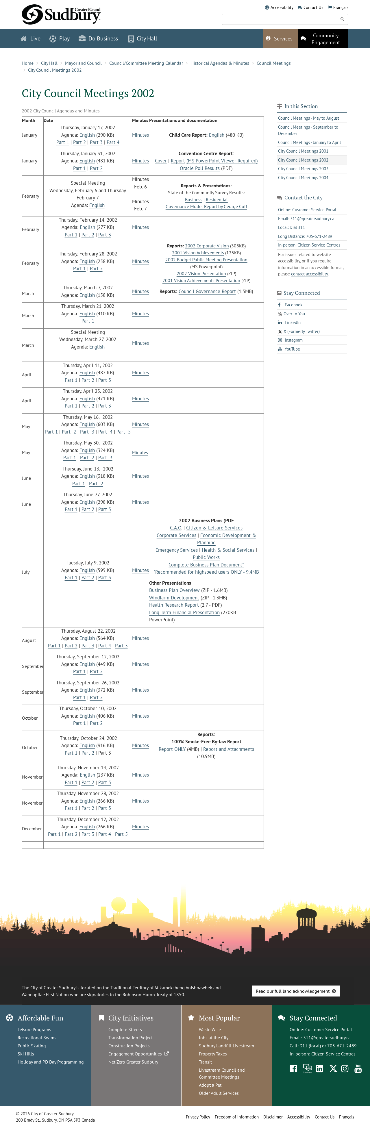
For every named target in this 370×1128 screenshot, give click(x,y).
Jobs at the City (213, 1037)
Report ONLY (172, 749)
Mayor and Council (83, 63)
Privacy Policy (198, 1117)
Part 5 (123, 432)
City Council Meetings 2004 (303, 177)
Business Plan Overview (174, 590)
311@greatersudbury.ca (327, 1037)
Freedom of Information (237, 1117)
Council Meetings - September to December (308, 130)
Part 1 (62, 142)
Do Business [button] (98, 38)
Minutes (140, 135)
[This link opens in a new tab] (323, 38)
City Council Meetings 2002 (55, 70)
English (87, 135)
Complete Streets (125, 1029)
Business (193, 199)
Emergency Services (177, 550)
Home (28, 63)
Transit (205, 1062)
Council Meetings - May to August (308, 118)
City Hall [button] (142, 38)
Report (178, 161)
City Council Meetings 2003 (303, 168)
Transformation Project (130, 1037)
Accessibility (282, 7)
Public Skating (32, 1046)
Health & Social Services (228, 550)
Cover (161, 161)
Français (340, 7)
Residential (217, 199)
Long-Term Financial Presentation (184, 612)
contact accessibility (309, 274)
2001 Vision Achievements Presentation (201, 280)
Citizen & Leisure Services (214, 528)
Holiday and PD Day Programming (51, 1062)
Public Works (206, 557)
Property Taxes (213, 1054)
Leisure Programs (34, 1029)
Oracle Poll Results (200, 168)
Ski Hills (26, 1054)
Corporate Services (176, 535)
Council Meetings (274, 63)
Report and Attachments (228, 749)
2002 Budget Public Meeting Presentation (206, 259)
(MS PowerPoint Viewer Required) (222, 161)
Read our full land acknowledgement (293, 991)
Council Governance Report (207, 291)
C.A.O (175, 528)
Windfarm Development (174, 597)
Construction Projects (129, 1046)
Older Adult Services (219, 1093)
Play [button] (59, 38)
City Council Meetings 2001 (303, 151)
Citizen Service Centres (333, 1054)
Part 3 (96, 142)
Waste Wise (210, 1029)
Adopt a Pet (210, 1085)
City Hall (49, 63)
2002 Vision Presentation (201, 273)
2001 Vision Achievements (198, 252)
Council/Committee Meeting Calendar (146, 63)
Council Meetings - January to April (309, 142)
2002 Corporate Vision (207, 246)
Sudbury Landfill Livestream (226, 1046)
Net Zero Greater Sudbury (133, 1062)
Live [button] (30, 38)
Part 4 (113, 142)
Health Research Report (174, 605)
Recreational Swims (37, 1037)
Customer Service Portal (328, 1029)
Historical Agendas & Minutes (219, 63)
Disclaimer (273, 1117)
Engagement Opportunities (139, 1054)
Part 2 (79, 142)
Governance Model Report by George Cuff (206, 206)
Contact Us (313, 7)
